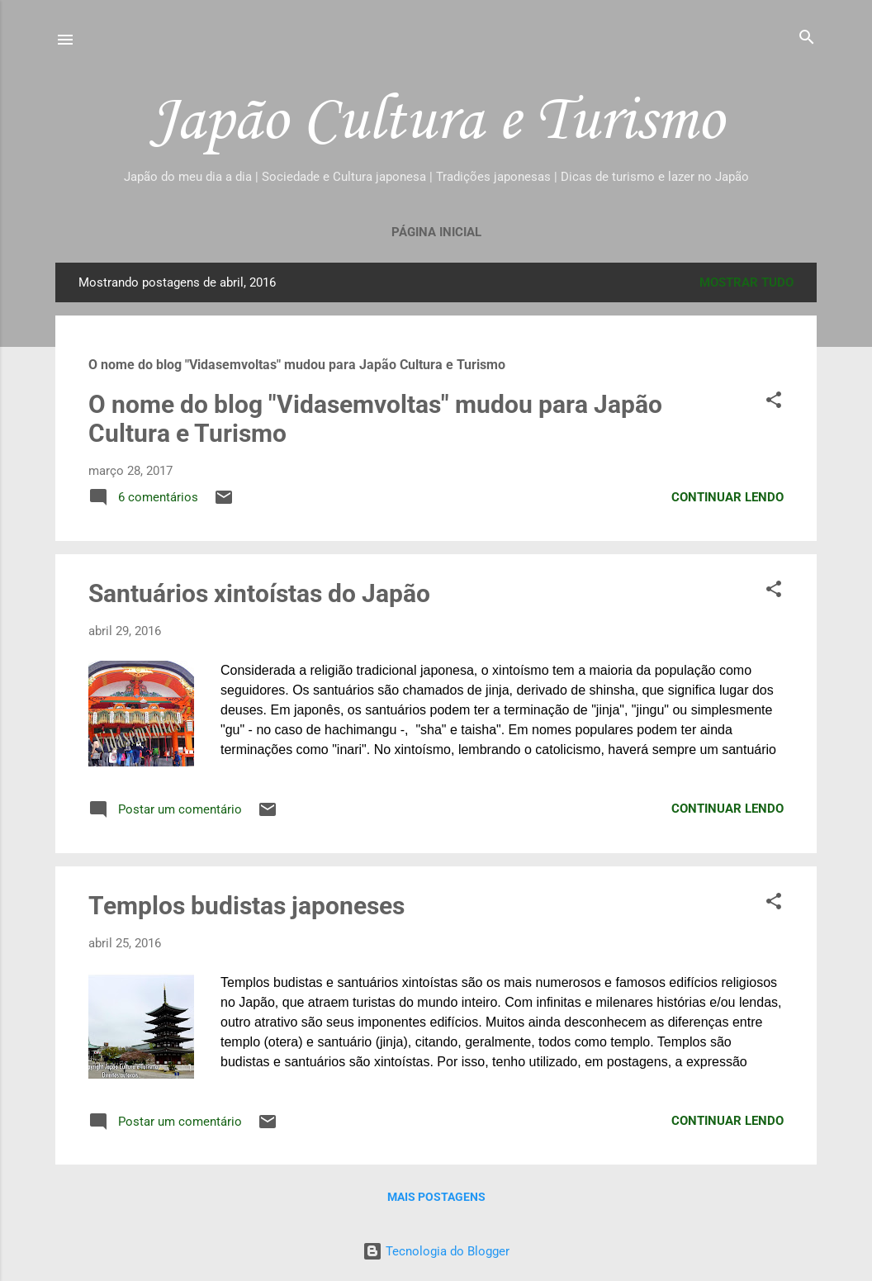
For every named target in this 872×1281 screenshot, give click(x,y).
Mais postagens (436, 1196)
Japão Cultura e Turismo (436, 118)
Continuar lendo (727, 497)
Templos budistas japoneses (246, 905)
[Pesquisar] (807, 38)
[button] (774, 401)
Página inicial (436, 232)
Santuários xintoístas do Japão (259, 593)
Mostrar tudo (746, 282)
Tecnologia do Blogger (436, 1251)
